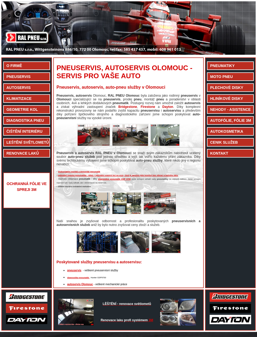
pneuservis (74, 270)
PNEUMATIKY (222, 66)
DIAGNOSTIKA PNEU (25, 120)
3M (127, 320)
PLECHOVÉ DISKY (226, 87)
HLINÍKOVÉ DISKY (226, 98)
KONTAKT (219, 153)
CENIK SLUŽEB (224, 142)
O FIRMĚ (14, 66)
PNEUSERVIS (18, 77)
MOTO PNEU (221, 77)
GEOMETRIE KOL (22, 109)
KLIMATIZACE (19, 98)
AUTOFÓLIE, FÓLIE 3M (230, 120)
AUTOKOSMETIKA (226, 131)
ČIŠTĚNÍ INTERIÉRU (24, 131)
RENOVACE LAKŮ (22, 153)
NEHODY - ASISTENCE (230, 109)
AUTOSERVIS (18, 87)
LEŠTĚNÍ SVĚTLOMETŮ (27, 142)
